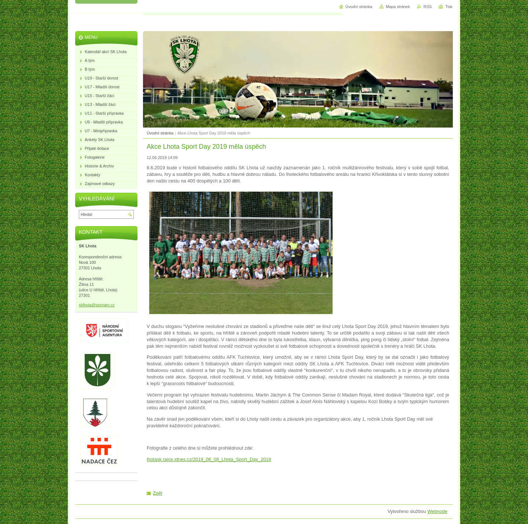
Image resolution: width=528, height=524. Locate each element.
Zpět (157, 493)
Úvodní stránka (160, 133)
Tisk (448, 6)
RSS (427, 6)
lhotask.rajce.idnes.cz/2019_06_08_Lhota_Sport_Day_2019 (209, 459)
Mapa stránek (398, 6)
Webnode (437, 511)
